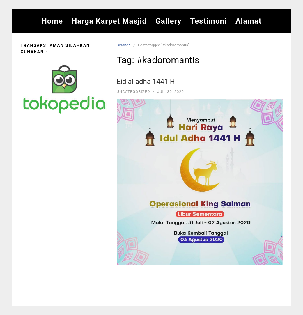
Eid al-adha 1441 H (146, 81)
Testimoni (208, 21)
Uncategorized (133, 91)
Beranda (124, 45)
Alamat (248, 21)
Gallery (168, 21)
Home (52, 21)
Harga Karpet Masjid (109, 21)
